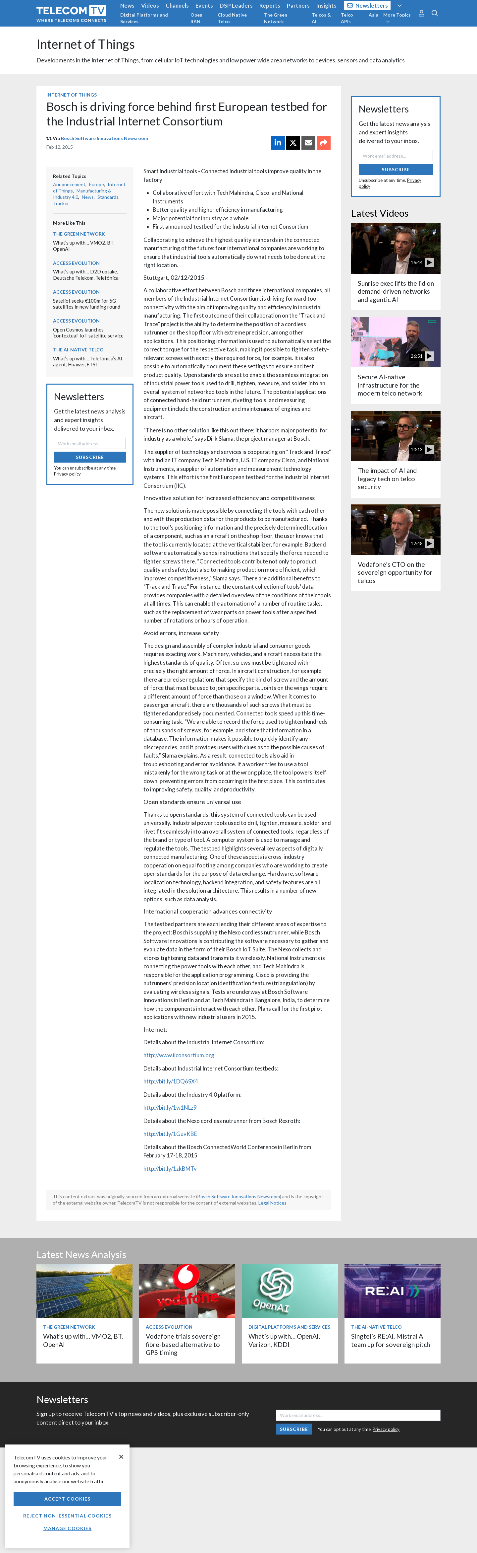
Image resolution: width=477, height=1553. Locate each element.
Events (204, 5)
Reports (269, 5)
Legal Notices (272, 1203)
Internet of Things (85, 44)
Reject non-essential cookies (67, 1515)
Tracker (61, 203)
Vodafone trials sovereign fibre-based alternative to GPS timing (183, 1344)
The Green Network (275, 18)
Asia (373, 15)
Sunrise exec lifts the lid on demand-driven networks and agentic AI (396, 291)
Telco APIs (347, 18)
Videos (150, 5)
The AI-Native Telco (78, 349)
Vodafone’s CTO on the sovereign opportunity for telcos (395, 572)
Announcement (69, 184)
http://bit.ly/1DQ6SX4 (170, 1081)
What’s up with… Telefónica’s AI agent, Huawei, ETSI (87, 361)
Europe (96, 184)
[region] (67, 1496)
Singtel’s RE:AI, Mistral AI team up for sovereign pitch (390, 1340)
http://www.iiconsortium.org (178, 1055)
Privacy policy (67, 474)
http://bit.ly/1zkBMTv (170, 1168)
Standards (108, 197)
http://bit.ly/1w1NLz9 (170, 1107)
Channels (177, 5)
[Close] (121, 1456)
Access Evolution (76, 263)
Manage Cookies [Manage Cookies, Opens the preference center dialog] (67, 1528)
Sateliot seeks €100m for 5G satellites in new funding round (86, 304)
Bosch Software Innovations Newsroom (104, 138)
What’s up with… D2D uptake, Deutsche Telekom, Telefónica (86, 274)
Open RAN (196, 18)
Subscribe (90, 457)
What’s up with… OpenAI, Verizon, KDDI (284, 1340)
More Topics (397, 18)
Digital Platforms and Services (144, 18)
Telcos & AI (321, 18)
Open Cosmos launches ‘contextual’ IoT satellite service (88, 333)
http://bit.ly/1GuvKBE (170, 1133)
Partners (298, 5)
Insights (326, 5)
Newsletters (367, 5)
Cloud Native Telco (232, 18)
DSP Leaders (236, 5)
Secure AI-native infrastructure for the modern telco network (390, 385)
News (127, 5)
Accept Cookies (67, 1499)
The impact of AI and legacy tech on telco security (387, 478)
